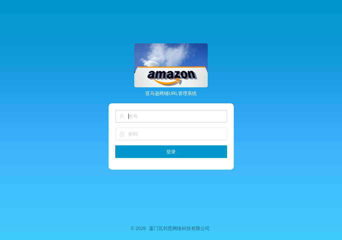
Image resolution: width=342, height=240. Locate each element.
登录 (171, 151)
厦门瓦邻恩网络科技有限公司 (179, 228)
